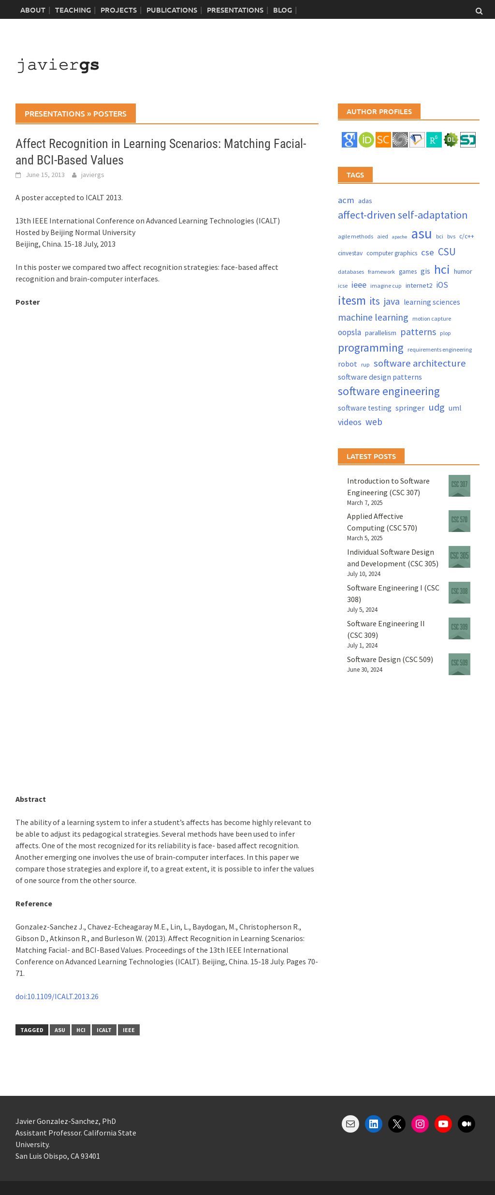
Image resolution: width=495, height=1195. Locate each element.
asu (60, 1029)
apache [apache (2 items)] (399, 237)
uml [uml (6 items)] (455, 408)
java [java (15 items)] (392, 301)
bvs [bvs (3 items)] (451, 236)
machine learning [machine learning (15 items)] (373, 317)
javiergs (92, 174)
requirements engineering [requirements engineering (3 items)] (440, 349)
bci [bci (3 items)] (439, 236)
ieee (129, 1029)
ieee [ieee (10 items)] (358, 284)
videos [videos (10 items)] (350, 422)
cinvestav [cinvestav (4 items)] (350, 253)
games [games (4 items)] (408, 271)
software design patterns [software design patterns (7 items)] (380, 377)
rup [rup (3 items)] (365, 364)
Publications (171, 10)
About (32, 10)
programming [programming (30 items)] (371, 347)
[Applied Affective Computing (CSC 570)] (459, 521)
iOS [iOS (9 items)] (442, 285)
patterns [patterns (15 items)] (418, 331)
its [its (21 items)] (375, 301)
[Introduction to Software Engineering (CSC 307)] (459, 486)
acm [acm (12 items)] (346, 200)
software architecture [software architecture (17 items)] (420, 363)
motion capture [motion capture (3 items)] (431, 318)
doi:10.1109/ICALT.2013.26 (57, 996)
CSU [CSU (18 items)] (447, 251)
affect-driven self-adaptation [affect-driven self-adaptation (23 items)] (403, 214)
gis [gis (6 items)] (425, 271)
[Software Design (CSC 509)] (459, 664)
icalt (104, 1029)
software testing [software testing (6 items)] (365, 408)
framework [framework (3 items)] (381, 271)
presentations (55, 113)
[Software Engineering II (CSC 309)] (459, 628)
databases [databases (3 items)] (351, 271)
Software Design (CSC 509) (390, 659)
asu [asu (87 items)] (421, 233)
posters (110, 113)
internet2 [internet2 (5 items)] (419, 285)
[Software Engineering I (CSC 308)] (459, 593)
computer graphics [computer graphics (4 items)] (391, 253)
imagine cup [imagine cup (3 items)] (386, 285)
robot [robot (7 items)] (347, 364)
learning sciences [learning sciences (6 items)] (432, 302)
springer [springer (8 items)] (409, 408)
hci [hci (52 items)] (442, 269)
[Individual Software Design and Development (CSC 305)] (459, 557)
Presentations (235, 10)
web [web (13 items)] (373, 422)
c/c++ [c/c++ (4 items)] (466, 236)
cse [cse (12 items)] (427, 252)
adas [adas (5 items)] (365, 200)
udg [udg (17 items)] (436, 407)
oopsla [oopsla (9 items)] (349, 332)
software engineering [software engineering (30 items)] (389, 391)
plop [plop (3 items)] (445, 333)
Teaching (73, 10)
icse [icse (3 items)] (343, 285)
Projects (119, 10)
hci (81, 1029)
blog (282, 10)
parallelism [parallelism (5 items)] (380, 332)
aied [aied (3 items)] (382, 236)
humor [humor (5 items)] (463, 271)
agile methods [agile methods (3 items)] (355, 236)
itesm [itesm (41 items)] (352, 300)
